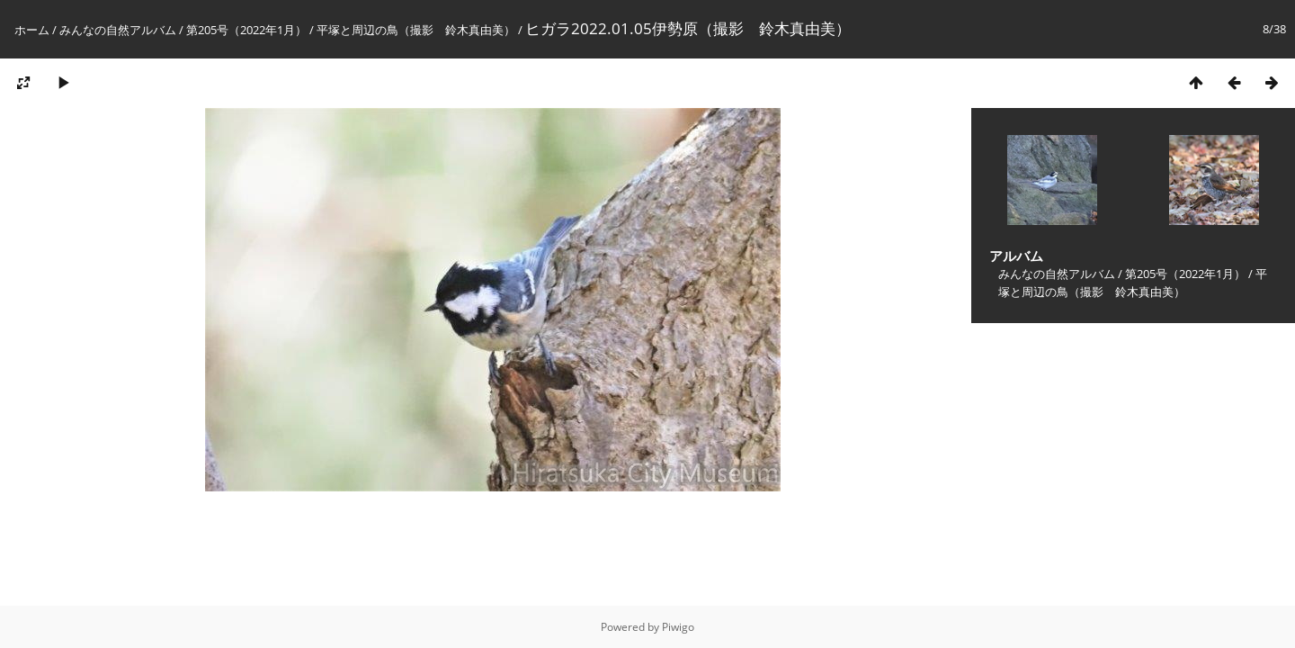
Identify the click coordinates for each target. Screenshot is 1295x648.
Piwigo (678, 626)
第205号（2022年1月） (246, 30)
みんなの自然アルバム (117, 30)
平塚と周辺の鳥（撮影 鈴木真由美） (416, 30)
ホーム (31, 30)
